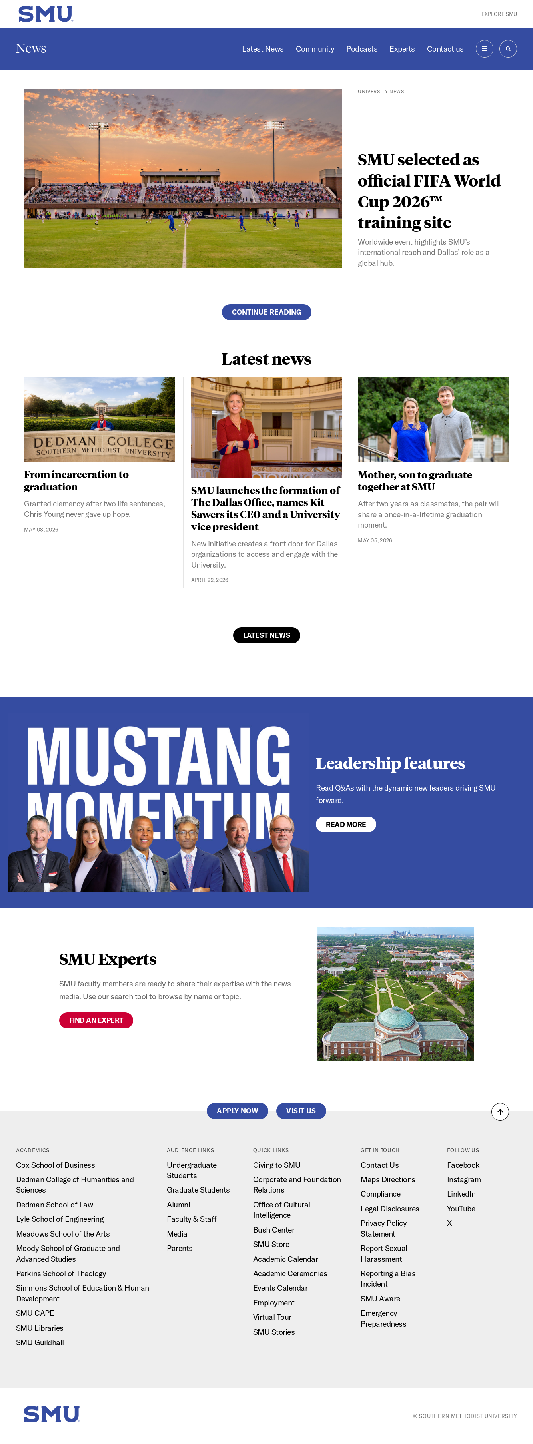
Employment (274, 1302)
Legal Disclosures (390, 1208)
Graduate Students (198, 1190)
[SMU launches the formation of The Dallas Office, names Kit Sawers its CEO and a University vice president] (266, 427)
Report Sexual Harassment (384, 1253)
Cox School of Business (55, 1165)
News (31, 48)
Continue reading (266, 312)
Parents (180, 1248)
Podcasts (361, 49)
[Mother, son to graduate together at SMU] (433, 419)
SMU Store (271, 1244)
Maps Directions (388, 1179)
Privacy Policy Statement (384, 1228)
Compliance (380, 1194)
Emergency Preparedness (383, 1318)
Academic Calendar (285, 1259)
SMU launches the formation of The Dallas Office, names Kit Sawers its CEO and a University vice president (265, 508)
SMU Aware (380, 1298)
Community (315, 49)
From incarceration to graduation (76, 479)
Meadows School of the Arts (63, 1234)
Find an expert (96, 1020)
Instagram (464, 1179)
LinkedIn (461, 1194)
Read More (346, 824)
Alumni (178, 1204)
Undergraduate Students (192, 1170)
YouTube (461, 1208)
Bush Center (274, 1230)
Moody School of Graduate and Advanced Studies (68, 1253)
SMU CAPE (35, 1313)
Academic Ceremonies (290, 1273)
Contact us (445, 49)
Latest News (263, 49)
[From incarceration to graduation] (99, 419)
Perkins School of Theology (61, 1273)
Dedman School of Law (54, 1204)
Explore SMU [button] (499, 14)
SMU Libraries (40, 1328)
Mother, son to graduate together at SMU (415, 480)
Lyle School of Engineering (59, 1219)
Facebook (463, 1165)
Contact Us (380, 1165)
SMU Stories (274, 1332)
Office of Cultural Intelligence (281, 1209)
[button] (500, 1112)
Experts (402, 49)
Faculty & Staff (192, 1219)
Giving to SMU (277, 1165)
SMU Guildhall (40, 1342)
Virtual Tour (272, 1317)
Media (177, 1234)
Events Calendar (280, 1288)
